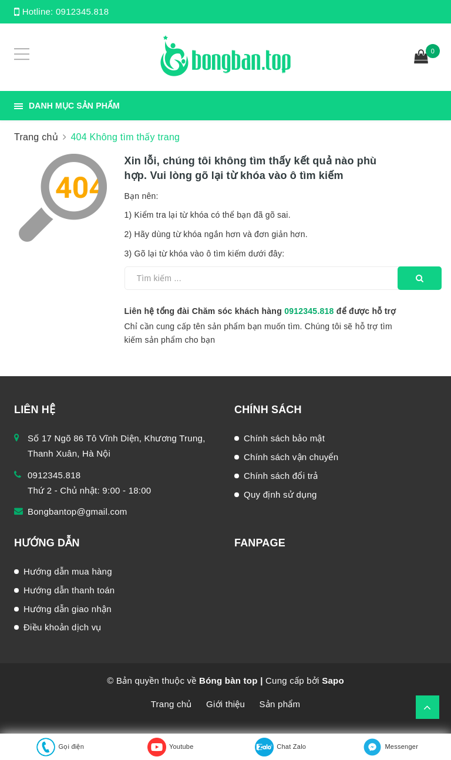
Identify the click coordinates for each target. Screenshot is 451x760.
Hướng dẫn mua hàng (67, 571)
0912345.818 (82, 11)
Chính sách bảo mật (284, 438)
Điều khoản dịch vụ (62, 627)
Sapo (333, 680)
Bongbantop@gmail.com (77, 511)
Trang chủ (171, 704)
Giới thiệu (225, 704)
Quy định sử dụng (280, 494)
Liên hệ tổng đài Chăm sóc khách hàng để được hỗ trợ (260, 311)
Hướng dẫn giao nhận (67, 609)
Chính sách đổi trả (281, 476)
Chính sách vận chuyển (291, 457)
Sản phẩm (280, 704)
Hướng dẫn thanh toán (69, 590)
